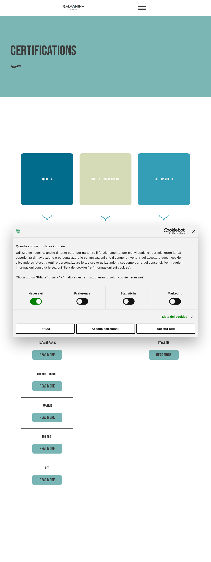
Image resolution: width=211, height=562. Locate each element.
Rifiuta (45, 328)
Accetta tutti (166, 328)
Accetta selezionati (105, 328)
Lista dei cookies (174, 316)
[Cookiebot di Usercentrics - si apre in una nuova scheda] (167, 231)
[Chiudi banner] (193, 231)
